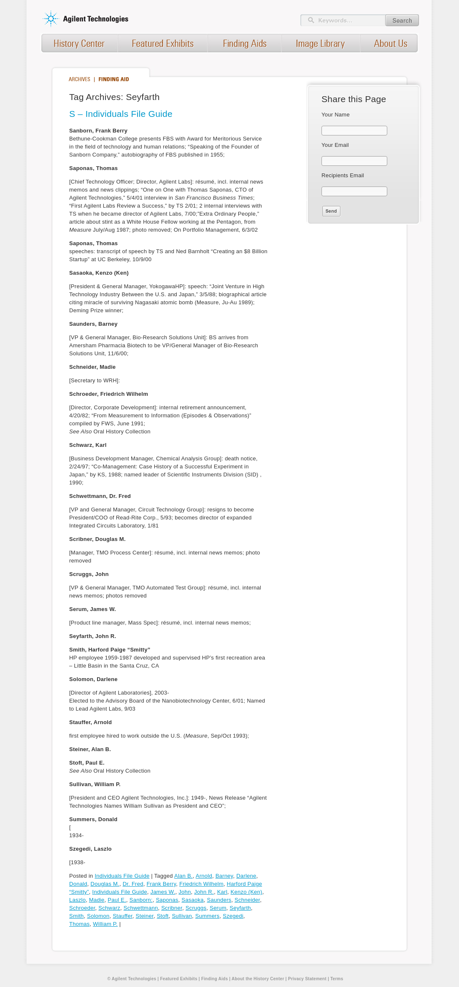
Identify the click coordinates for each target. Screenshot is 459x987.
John (184, 892)
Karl (222, 892)
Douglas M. (105, 884)
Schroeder (82, 908)
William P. (105, 924)
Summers (207, 916)
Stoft (163, 916)
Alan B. (183, 876)
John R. (204, 892)
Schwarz (109, 908)
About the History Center (258, 978)
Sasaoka (192, 900)
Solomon (98, 916)
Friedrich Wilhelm (201, 884)
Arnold (204, 876)
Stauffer (122, 916)
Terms (336, 978)
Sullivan (182, 916)
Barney (224, 876)
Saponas (167, 900)
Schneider (247, 900)
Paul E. (117, 900)
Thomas (79, 924)
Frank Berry (161, 884)
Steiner (145, 916)
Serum (218, 908)
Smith (76, 916)
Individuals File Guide (121, 876)
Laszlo (77, 900)
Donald (78, 884)
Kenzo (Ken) (246, 892)
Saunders (219, 900)
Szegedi (233, 916)
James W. (162, 892)
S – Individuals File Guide (121, 114)
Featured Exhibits (178, 978)
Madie (97, 900)
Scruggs (196, 908)
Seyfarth (240, 908)
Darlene (246, 876)
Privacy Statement (307, 978)
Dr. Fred (133, 884)
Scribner (171, 908)
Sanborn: (141, 900)
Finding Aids (214, 978)
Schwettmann (141, 908)
